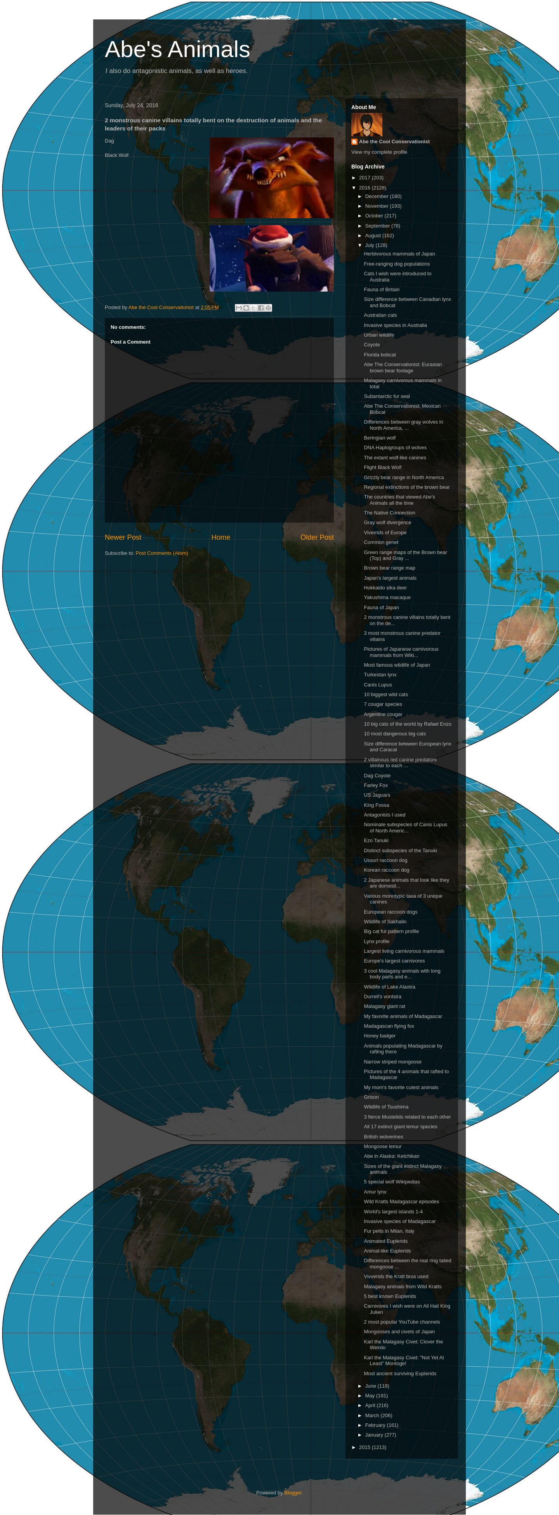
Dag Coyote (377, 775)
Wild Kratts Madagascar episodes (401, 1201)
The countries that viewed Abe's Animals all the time (399, 500)
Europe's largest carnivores (394, 961)
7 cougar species (383, 704)
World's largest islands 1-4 (393, 1211)
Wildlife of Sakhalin (385, 921)
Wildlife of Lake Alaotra (389, 987)
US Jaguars (377, 795)
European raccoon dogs (390, 912)
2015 (365, 1447)
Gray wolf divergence (387, 522)
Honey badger (380, 1036)
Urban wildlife (379, 335)
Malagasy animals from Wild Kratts (402, 1286)
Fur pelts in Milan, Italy (389, 1231)
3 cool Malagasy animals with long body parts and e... (402, 974)
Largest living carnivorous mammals (404, 951)
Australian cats (380, 315)
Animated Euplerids (386, 1241)
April (371, 1405)
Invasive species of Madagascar (400, 1221)
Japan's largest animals (390, 578)
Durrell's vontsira (382, 996)
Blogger (292, 1493)
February (376, 1425)
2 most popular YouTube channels (402, 1322)
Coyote (372, 344)
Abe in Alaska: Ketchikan (391, 1156)
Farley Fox (375, 785)
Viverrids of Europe (385, 532)
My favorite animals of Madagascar (403, 1016)
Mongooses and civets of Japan (399, 1331)
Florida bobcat (380, 355)
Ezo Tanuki (376, 840)
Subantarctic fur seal (387, 396)
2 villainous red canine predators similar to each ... (400, 763)
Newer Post (123, 537)
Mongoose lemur (382, 1146)
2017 (365, 178)
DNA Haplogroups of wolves (395, 447)
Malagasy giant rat (384, 1006)
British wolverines (383, 1137)
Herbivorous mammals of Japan (399, 254)
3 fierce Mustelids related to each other (407, 1117)
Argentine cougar (383, 714)
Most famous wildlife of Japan (397, 665)
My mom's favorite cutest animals (401, 1087)
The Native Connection (389, 513)
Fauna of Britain (381, 289)
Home (221, 537)
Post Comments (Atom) (162, 553)
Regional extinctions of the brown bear (407, 487)
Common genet (381, 542)
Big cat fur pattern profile (391, 931)
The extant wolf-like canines (395, 457)
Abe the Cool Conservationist (394, 141)
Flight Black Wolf (382, 467)
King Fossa (376, 805)
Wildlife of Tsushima (386, 1107)
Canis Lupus (378, 685)
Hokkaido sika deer (385, 588)
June (371, 1386)
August (373, 235)
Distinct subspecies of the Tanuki (400, 850)
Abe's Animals (177, 49)
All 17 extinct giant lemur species (400, 1126)
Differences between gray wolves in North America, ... (403, 425)
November (377, 206)
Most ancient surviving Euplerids (400, 1373)
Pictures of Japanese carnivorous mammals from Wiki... (401, 652)
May (370, 1396)
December (377, 196)
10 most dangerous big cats (395, 734)
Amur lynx (375, 1192)
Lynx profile (376, 941)
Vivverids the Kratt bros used (396, 1276)
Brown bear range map (389, 568)
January (375, 1435)
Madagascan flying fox (389, 1026)
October (375, 216)
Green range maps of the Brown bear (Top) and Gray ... (405, 555)
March (373, 1415)
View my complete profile (379, 152)
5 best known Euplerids (390, 1296)
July (370, 245)
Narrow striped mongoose (393, 1062)
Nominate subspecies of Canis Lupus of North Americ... (405, 828)
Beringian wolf (380, 438)
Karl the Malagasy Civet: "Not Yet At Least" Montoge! (404, 1361)
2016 (365, 188)
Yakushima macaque (387, 597)
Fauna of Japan (381, 607)
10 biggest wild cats (386, 694)
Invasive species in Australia (395, 325)
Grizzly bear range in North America (404, 477)
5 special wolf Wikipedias (392, 1182)
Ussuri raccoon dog (385, 860)
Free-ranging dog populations (397, 264)
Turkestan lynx (380, 675)
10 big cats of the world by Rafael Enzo (407, 724)
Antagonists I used (384, 815)
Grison (371, 1097)
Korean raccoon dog (386, 870)
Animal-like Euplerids (387, 1251)
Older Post (317, 537)
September (378, 226)
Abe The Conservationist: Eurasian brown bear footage (403, 367)
